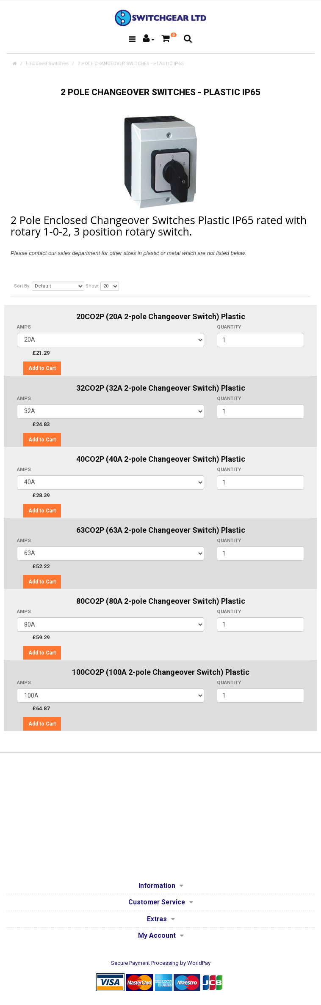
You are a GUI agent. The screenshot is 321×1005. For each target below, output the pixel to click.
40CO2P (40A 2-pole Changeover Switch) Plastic (160, 459)
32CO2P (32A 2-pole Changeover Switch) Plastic (160, 387)
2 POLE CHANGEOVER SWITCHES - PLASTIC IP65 (130, 63)
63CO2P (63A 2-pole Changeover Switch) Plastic (160, 530)
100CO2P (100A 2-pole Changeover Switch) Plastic (160, 672)
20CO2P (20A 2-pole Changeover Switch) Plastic (160, 316)
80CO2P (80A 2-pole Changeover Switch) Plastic (160, 601)
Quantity (229, 327)
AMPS (24, 327)
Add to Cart (42, 368)
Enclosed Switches (47, 63)
